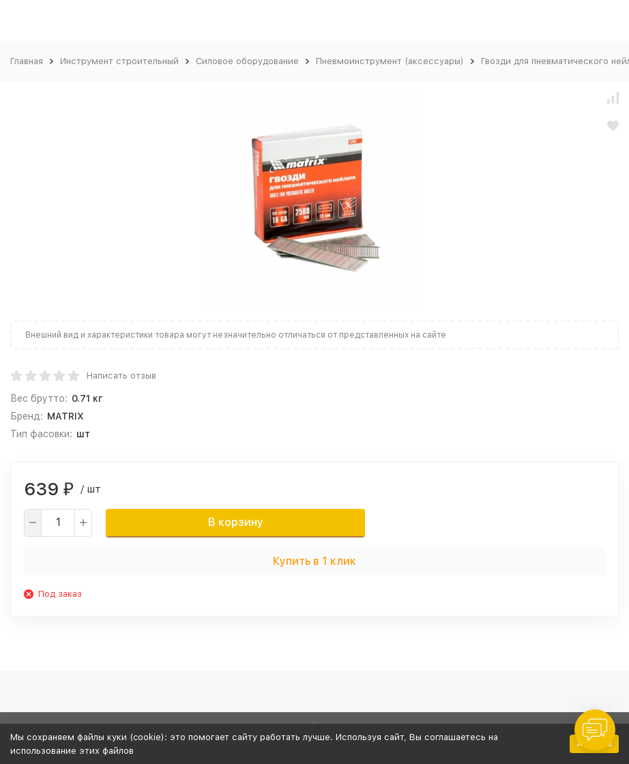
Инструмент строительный (119, 61)
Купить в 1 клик (314, 561)
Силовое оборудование (247, 61)
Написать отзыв (121, 375)
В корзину (235, 522)
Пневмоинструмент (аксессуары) (390, 61)
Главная (26, 61)
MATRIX (65, 416)
